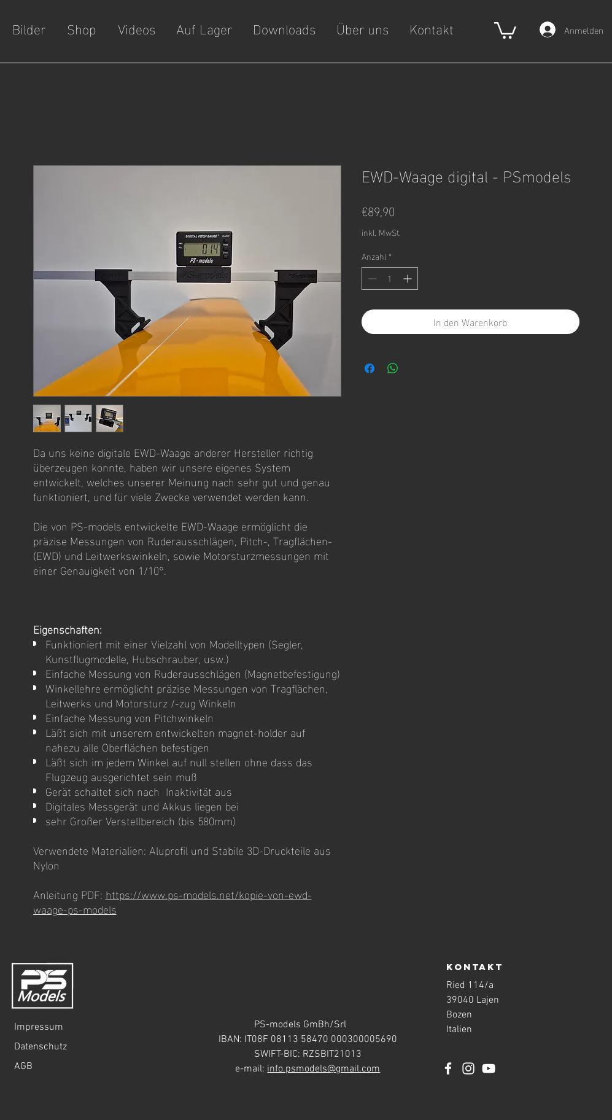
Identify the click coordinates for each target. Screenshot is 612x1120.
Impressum (38, 1027)
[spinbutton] (390, 278)
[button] (505, 29)
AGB (23, 1066)
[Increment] (408, 278)
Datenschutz (40, 1047)
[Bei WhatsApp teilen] (392, 368)
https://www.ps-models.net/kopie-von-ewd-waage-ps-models (172, 901)
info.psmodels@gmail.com (323, 1069)
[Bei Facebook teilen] (369, 368)
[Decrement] (371, 278)
